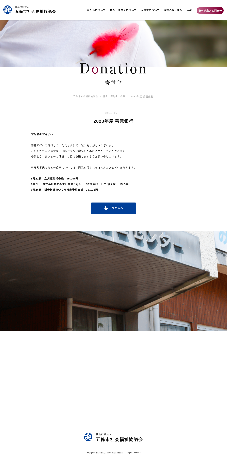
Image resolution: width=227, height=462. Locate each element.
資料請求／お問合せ (210, 10)
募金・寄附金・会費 (112, 96)
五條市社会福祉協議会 (85, 96)
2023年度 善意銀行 (141, 96)
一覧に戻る (116, 208)
